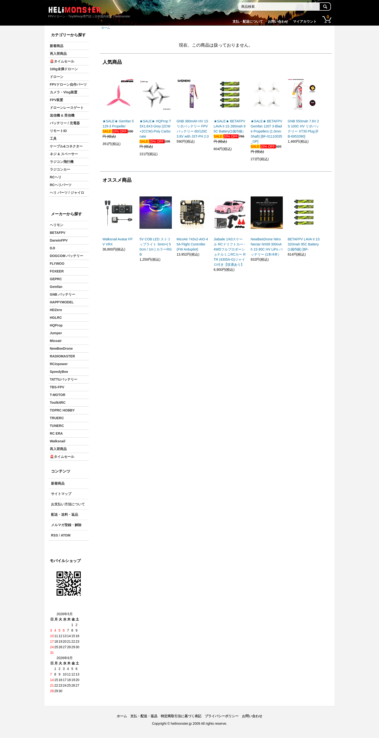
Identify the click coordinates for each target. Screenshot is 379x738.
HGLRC (56, 318)
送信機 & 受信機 (62, 115)
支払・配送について (248, 21)
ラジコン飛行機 (61, 162)
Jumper (56, 333)
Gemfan (56, 287)
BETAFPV (57, 233)
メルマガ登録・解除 (66, 525)
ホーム (105, 27)
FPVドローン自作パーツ (68, 84)
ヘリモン (56, 225)
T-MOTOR (57, 395)
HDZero (56, 310)
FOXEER (57, 271)
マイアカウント (305, 21)
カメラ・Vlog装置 (63, 92)
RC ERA (56, 433)
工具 (53, 138)
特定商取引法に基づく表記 (181, 716)
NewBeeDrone (61, 348)
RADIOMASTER (62, 356)
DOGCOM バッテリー (66, 256)
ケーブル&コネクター (66, 146)
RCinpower (59, 364)
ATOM (65, 535)
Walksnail (57, 441)
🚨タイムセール (62, 61)
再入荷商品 (58, 54)
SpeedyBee (59, 372)
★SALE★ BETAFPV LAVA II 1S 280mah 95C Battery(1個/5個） (230, 126)
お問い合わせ (278, 21)
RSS (54, 535)
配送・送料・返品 (64, 514)
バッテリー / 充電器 (65, 123)
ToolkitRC (58, 402)
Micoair (56, 341)
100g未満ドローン (64, 69)
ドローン (56, 77)
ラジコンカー (60, 169)
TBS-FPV (57, 387)
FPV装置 (56, 100)
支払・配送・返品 (143, 716)
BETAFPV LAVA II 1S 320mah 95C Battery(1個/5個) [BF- (304, 244)
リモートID (58, 131)
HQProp (56, 325)
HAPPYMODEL (62, 302)
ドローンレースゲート (67, 108)
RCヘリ (55, 177)
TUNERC (57, 426)
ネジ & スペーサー (64, 154)
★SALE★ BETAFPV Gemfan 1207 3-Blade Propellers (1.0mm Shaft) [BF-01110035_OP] (266, 131)
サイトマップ (61, 494)
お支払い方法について (68, 504)
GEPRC (56, 279)
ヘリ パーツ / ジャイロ (67, 193)
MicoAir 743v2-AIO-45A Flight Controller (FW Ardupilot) (192, 244)
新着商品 (56, 46)
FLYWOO (57, 263)
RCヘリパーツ (61, 185)
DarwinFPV (59, 240)
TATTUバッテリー (63, 379)
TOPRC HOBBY (62, 410)
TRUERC (57, 418)
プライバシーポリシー (222, 716)
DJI (52, 248)
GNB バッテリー (62, 294)
